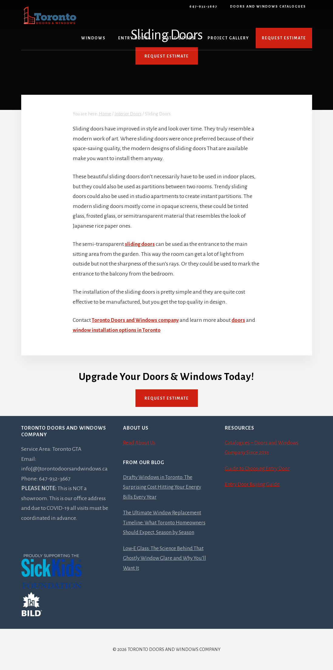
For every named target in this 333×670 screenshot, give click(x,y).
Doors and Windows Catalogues (268, 6)
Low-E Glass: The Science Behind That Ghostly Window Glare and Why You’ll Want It (166, 568)
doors (244, 320)
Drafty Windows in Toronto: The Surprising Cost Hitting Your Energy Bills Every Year (164, 487)
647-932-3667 (203, 6)
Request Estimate (167, 398)
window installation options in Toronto (119, 330)
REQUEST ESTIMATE (167, 56)
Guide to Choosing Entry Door (259, 468)
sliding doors (140, 244)
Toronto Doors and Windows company (138, 320)
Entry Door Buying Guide (254, 484)
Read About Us (140, 443)
